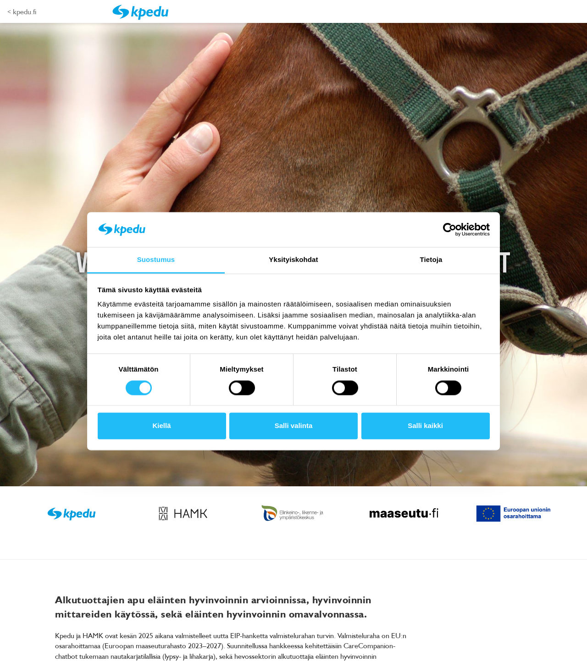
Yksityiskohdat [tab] (293, 260)
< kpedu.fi (21, 11)
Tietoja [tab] (431, 260)
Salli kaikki (425, 426)
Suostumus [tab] (156, 260)
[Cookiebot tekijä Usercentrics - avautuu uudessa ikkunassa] (450, 229)
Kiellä (161, 426)
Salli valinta (294, 426)
